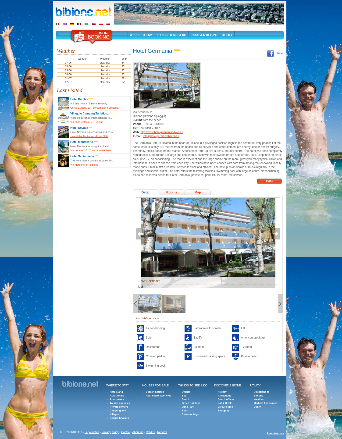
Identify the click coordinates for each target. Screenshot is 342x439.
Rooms (171, 192)
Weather (259, 399)
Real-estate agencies (158, 395)
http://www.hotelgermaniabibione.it (161, 132)
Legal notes (92, 432)
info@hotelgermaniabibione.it (161, 136)
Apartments (117, 399)
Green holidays (191, 403)
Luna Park (188, 406)
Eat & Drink (225, 403)
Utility (227, 35)
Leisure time (225, 406)
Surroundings (190, 414)
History (222, 391)
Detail (145, 192)
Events (186, 391)
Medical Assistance (265, 403)
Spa (184, 395)
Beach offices (226, 399)
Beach (185, 399)
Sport (185, 410)
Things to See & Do (171, 35)
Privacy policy (110, 432)
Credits (150, 432)
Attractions (224, 395)
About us (137, 432)
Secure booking (119, 418)
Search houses (155, 391)
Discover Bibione (204, 35)
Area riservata (275, 433)
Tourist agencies (120, 403)
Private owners (119, 406)
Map (197, 192)
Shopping (224, 410)
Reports (162, 432)
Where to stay (141, 35)
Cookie (125, 432)
